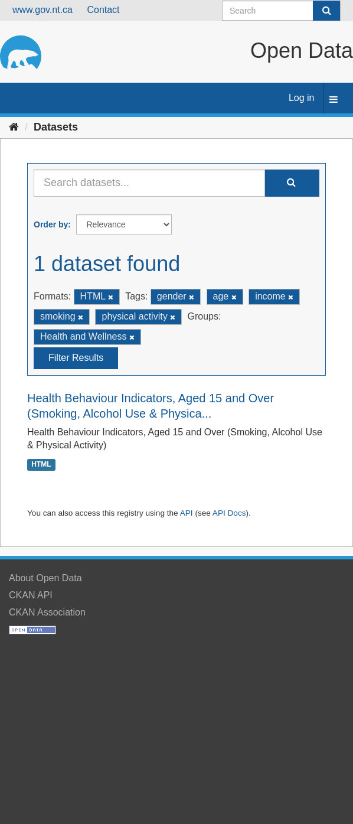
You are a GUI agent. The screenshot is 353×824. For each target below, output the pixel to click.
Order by (51, 224)
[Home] (14, 127)
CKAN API (31, 595)
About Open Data (45, 578)
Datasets (56, 127)
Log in (302, 98)
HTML (41, 464)
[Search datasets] (281, 11)
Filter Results (75, 358)
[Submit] (326, 11)
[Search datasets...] (149, 183)
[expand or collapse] (333, 100)
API (186, 513)
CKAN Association (47, 612)
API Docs (229, 513)
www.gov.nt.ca (42, 10)
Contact (103, 10)
